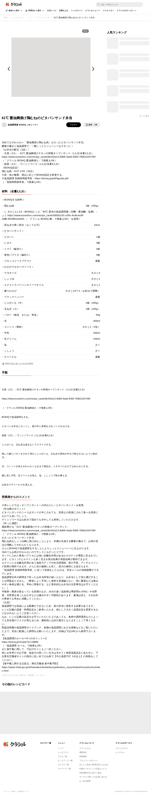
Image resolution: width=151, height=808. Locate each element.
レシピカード (76, 10)
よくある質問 (84, 781)
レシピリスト (63, 752)
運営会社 (83, 752)
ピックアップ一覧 (65, 760)
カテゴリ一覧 (63, 765)
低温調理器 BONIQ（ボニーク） (23, 125)
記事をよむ (64, 10)
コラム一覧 (62, 756)
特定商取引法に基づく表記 (90, 773)
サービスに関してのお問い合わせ (93, 777)
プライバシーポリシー (88, 760)
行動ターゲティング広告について (93, 769)
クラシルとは (84, 748)
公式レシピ (51, 10)
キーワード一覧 (64, 769)
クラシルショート (92, 10)
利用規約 (83, 756)
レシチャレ (120, 752)
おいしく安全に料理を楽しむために (94, 765)
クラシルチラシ (122, 748)
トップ (60, 748)
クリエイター (108, 10)
